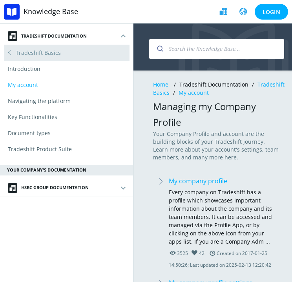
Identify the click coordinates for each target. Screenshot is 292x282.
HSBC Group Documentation (48, 188)
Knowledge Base (51, 11)
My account (194, 92)
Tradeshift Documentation (47, 36)
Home (160, 84)
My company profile (198, 181)
